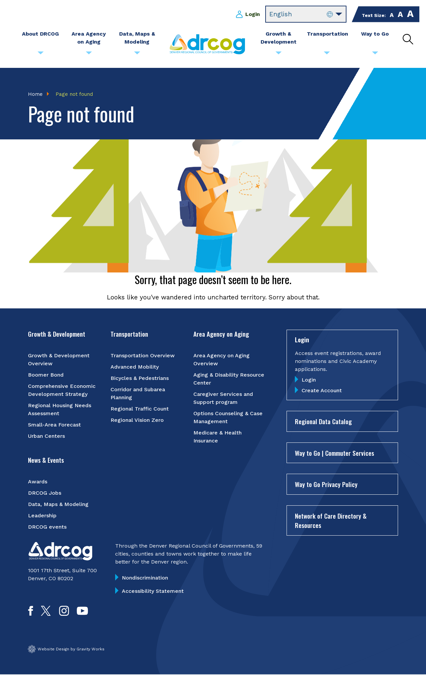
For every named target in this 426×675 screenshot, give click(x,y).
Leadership (42, 516)
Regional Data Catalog (323, 421)
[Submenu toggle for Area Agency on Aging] (89, 55)
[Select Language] (306, 14)
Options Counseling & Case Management (228, 418)
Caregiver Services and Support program (223, 398)
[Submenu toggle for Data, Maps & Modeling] (137, 55)
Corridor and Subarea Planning (137, 394)
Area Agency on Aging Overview (221, 360)
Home (35, 94)
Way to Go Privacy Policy (326, 484)
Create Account (322, 391)
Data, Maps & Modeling (58, 504)
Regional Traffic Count (139, 409)
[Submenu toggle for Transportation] (326, 55)
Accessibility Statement (153, 591)
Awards (37, 482)
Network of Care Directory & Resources (330, 520)
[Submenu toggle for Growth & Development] (278, 55)
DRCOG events (47, 527)
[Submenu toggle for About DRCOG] (40, 55)
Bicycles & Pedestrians (139, 378)
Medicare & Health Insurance (217, 437)
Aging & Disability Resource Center (228, 379)
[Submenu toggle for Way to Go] (375, 55)
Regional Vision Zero (137, 420)
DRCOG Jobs (44, 493)
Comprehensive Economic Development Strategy (62, 390)
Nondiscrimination (145, 578)
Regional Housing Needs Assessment (59, 410)
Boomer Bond (46, 375)
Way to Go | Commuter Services (334, 453)
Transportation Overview (142, 356)
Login (252, 14)
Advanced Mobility (134, 367)
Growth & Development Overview (59, 360)
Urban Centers (46, 436)
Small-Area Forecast (54, 425)
